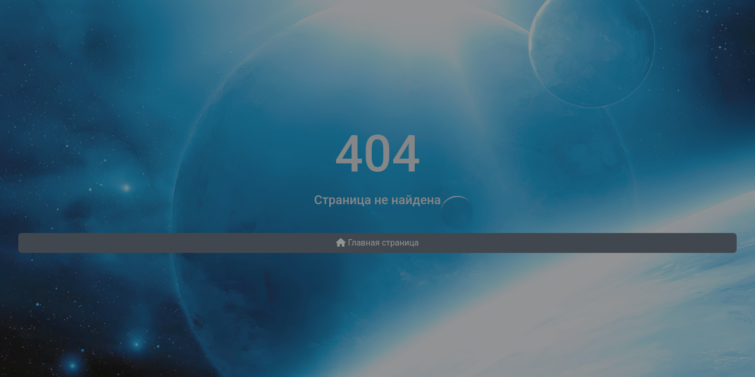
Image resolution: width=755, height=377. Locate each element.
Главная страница (377, 243)
